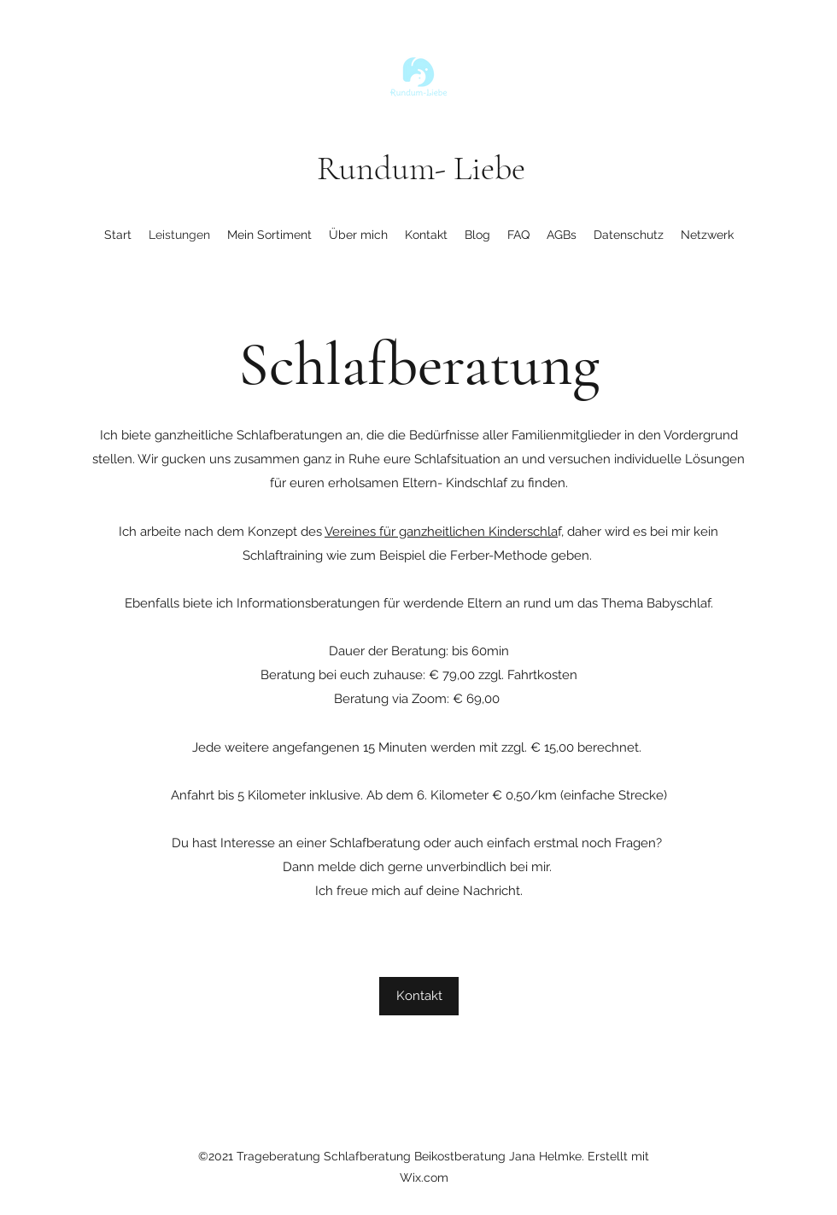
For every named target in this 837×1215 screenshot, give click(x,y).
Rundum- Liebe (421, 168)
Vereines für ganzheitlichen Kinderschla (441, 531)
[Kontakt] (419, 996)
